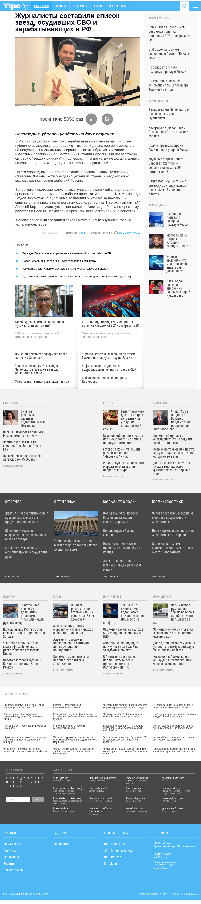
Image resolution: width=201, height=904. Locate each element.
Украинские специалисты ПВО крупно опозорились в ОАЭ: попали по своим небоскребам (123, 728)
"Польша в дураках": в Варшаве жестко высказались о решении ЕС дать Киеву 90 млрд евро (75, 739)
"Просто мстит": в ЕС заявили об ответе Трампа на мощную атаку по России (109, 356)
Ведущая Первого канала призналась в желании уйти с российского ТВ (66, 253)
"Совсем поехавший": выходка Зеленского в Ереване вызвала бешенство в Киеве (37, 369)
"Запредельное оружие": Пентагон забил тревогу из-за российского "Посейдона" (174, 750)
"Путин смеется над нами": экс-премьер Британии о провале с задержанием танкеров (24, 739)
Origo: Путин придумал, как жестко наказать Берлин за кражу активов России (25, 750)
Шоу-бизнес (41, 6)
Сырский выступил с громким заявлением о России (69, 727)
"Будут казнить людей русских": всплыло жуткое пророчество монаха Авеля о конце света (125, 751)
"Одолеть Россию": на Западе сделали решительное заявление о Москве (173, 706)
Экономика (80, 6)
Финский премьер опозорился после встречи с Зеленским (41, 356)
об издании (62, 844)
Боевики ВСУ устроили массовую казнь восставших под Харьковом (173, 738)
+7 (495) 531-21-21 (164, 854)
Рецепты (98, 6)
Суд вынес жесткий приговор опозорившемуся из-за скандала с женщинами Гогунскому (76, 276)
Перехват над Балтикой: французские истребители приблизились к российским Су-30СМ (75, 716)
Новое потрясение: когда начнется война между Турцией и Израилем (174, 715)
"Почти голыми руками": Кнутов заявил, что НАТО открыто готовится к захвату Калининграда (74, 751)
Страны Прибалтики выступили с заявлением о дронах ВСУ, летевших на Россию (23, 716)
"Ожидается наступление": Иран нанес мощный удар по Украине (23, 706)
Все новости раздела (13, 465)
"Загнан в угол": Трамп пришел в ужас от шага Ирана (24, 727)
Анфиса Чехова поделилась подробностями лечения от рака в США (109, 368)
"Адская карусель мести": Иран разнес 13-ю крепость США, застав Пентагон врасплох (125, 739)
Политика (61, 6)
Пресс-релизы (117, 6)
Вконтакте (114, 844)
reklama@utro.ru (162, 868)
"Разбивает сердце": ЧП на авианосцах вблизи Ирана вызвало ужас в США (123, 715)
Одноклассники (118, 851)
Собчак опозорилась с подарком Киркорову (104, 380)
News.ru (82, 233)
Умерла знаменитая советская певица (42, 382)
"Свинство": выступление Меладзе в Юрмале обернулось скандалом (65, 268)
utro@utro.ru (160, 857)
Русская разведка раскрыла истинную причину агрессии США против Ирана (173, 727)
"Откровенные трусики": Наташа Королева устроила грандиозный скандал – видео (125, 706)
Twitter (112, 857)
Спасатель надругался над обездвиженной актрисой (67, 706)
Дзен (110, 864)
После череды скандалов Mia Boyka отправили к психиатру (59, 260)
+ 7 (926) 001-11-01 (164, 865)
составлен (57, 220)
